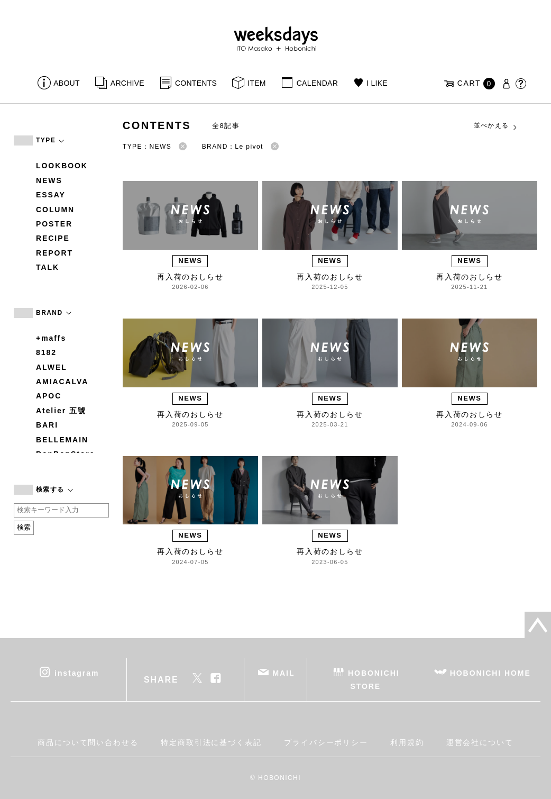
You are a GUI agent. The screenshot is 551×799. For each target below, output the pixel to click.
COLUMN (55, 209)
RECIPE (53, 238)
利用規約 (407, 742)
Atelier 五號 (61, 410)
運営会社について (479, 742)
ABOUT (66, 83)
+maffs (51, 338)
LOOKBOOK (62, 165)
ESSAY (51, 194)
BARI (47, 425)
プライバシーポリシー (326, 742)
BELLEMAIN (62, 439)
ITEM (256, 83)
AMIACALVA (62, 381)
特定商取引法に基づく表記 (211, 742)
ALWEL (51, 367)
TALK (47, 267)
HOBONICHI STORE (373, 680)
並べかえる (496, 126)
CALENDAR (317, 83)
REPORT (54, 253)
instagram (76, 673)
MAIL (284, 673)
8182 (46, 352)
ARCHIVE (127, 83)
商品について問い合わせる (88, 742)
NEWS (49, 180)
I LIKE (377, 83)
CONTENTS (196, 83)
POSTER (54, 224)
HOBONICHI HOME (490, 673)
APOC (48, 396)
